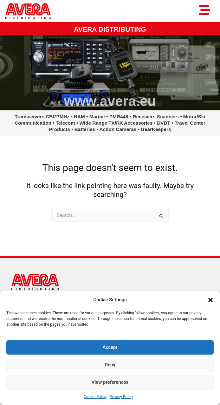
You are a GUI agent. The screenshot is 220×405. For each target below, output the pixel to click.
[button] (210, 300)
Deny (110, 365)
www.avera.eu (110, 101)
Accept (109, 347)
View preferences (110, 382)
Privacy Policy (121, 397)
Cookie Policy (95, 397)
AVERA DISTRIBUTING (110, 29)
